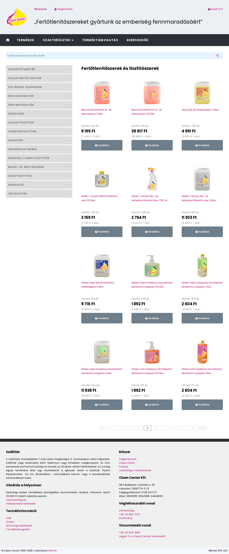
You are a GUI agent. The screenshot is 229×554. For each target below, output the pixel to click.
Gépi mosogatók (21, 105)
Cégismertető (127, 459)
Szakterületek (58, 40)
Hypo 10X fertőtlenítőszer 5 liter (200, 110)
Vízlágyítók (17, 193)
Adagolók (16, 184)
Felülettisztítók (21, 122)
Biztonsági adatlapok (19, 525)
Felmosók (15, 140)
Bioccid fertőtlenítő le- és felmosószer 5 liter (96, 112)
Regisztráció (63, 9)
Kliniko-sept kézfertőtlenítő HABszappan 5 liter (97, 285)
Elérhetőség (126, 510)
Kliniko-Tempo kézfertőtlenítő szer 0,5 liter (99, 198)
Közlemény (126, 518)
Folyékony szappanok (25, 87)
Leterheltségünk (16, 500)
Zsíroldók (16, 113)
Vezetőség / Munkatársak (135, 470)
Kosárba (102, 145)
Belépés (40, 9)
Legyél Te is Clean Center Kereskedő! (142, 536)
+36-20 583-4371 (129, 514)
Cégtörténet (127, 463)
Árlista (10, 522)
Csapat (123, 466)
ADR (8, 518)
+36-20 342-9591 (129, 532)
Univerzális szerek (22, 149)
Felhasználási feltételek (21, 503)
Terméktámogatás (100, 40)
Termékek (25, 40)
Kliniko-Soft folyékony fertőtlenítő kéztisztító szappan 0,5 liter (151, 371)
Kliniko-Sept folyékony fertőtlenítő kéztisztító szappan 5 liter (101, 371)
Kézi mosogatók (21, 96)
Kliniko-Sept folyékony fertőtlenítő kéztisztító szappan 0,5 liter (152, 285)
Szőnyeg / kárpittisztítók (29, 158)
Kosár (215, 9)
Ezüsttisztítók (20, 176)
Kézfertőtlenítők (22, 69)
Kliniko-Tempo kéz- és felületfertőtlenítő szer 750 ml (149, 198)
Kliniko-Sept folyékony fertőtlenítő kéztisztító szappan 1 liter (202, 285)
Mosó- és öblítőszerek (26, 167)
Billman (52, 550)
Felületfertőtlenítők (25, 78)
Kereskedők (138, 40)
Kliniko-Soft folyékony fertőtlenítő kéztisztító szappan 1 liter (202, 371)
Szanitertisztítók (22, 131)
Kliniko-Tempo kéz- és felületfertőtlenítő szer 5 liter (199, 198)
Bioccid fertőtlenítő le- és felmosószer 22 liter (146, 112)
